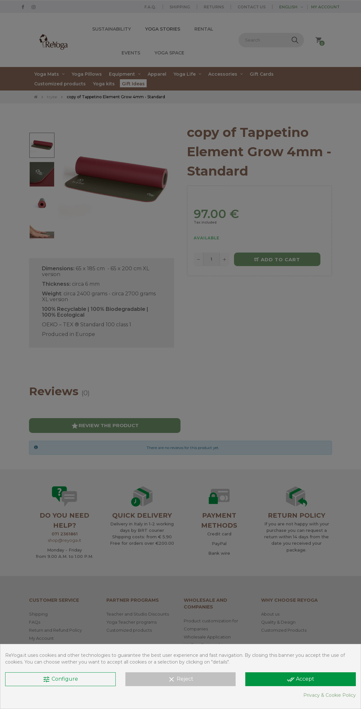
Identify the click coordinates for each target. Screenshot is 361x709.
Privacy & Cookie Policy (329, 695)
